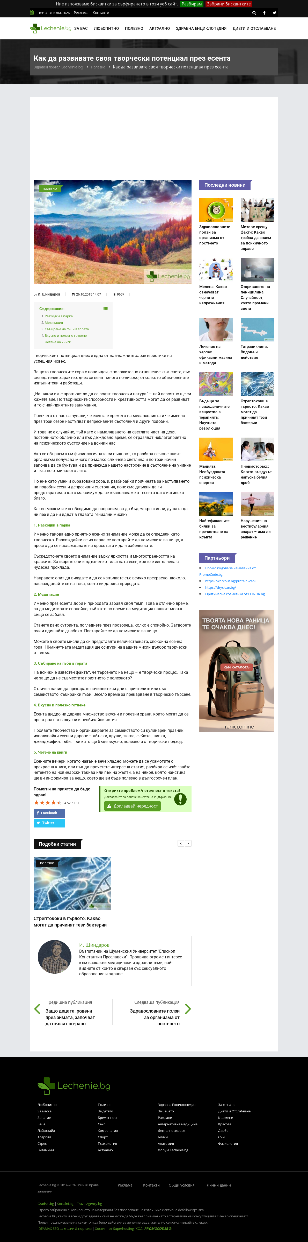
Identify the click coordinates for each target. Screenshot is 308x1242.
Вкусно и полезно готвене (66, 335)
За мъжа (45, 1111)
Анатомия (166, 1143)
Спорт (103, 1137)
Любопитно (106, 28)
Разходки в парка (59, 316)
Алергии (44, 1137)
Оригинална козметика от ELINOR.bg (235, 594)
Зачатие (44, 1117)
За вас (81, 28)
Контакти (101, 12)
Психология (107, 1143)
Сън (221, 1137)
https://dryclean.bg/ (220, 587)
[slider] (48, 802)
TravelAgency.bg (89, 1203)
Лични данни (219, 1185)
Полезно (134, 28)
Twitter (45, 823)
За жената (226, 1104)
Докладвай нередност (132, 806)
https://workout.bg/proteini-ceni (230, 581)
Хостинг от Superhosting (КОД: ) (133, 1228)
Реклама (81, 12)
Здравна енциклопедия (201, 28)
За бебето (166, 1111)
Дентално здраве (171, 1130)
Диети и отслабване (254, 28)
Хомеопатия (108, 1130)
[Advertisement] (154, 141)
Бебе (41, 1124)
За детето (105, 1111)
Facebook (47, 813)
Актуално (159, 28)
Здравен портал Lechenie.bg (58, 67)
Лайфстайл (46, 1130)
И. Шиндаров (49, 294)
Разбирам (192, 4)
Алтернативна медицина (177, 1124)
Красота (224, 1124)
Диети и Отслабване (234, 1111)
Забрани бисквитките (229, 4)
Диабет (224, 1130)
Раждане (165, 1117)
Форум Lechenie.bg (173, 1150)
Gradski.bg (46, 1203)
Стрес (42, 1143)
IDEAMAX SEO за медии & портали (65, 1228)
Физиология (228, 1143)
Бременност (108, 1117)
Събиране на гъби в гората (67, 329)
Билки (163, 1137)
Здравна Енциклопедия (176, 1104)
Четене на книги (58, 342)
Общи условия (182, 1185)
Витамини (46, 1150)
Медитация (54, 322)
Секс (101, 1124)
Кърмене (225, 1117)
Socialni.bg (65, 1203)
